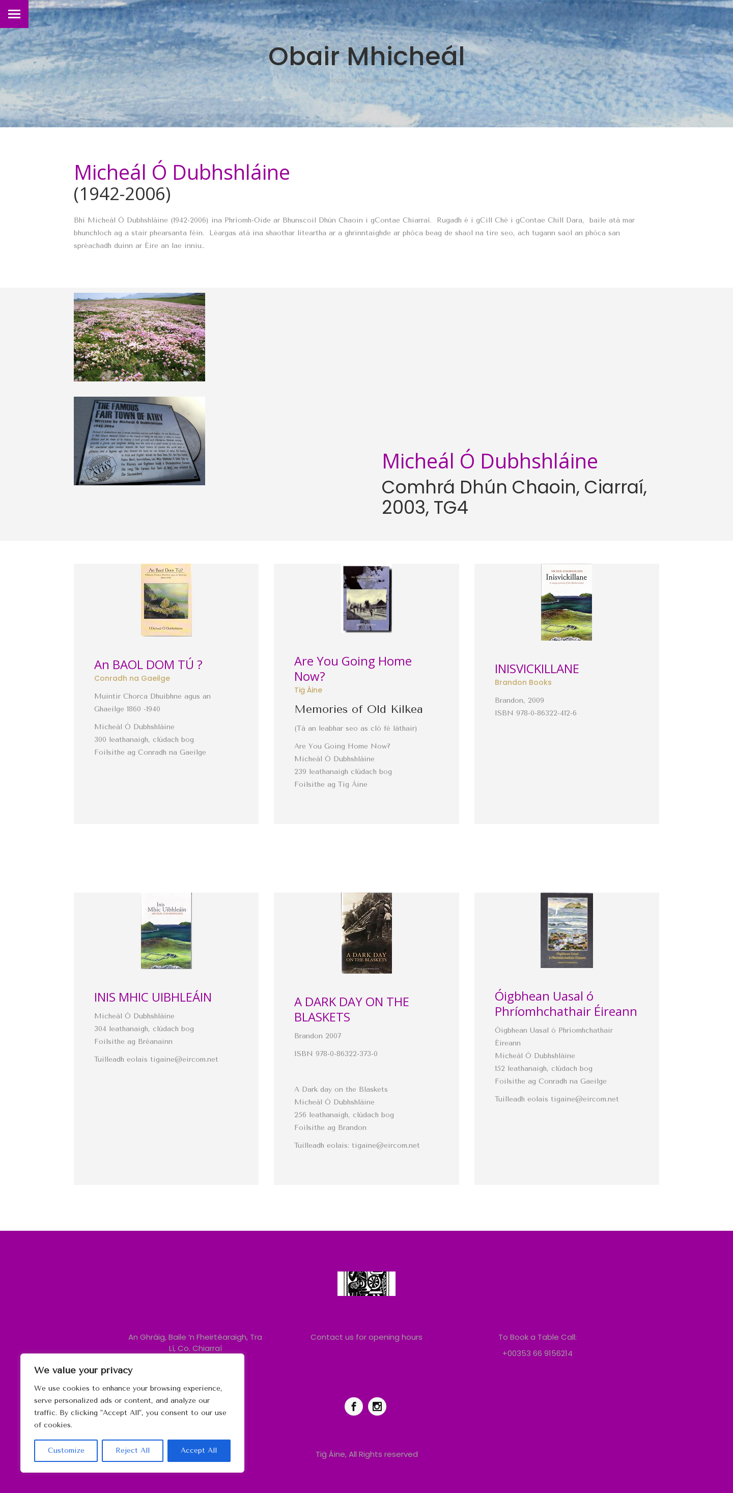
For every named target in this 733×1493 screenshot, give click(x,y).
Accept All (199, 1450)
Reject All (133, 1450)
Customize (66, 1450)
